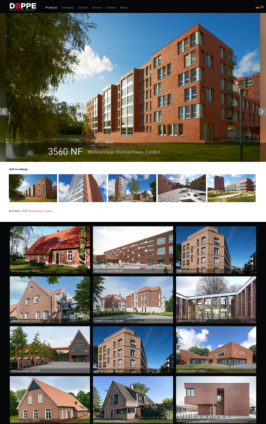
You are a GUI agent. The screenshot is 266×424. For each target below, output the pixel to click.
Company (68, 7)
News (124, 7)
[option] (133, 87)
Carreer (83, 7)
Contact (111, 7)
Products (51, 7)
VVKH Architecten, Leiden (36, 211)
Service (97, 7)
